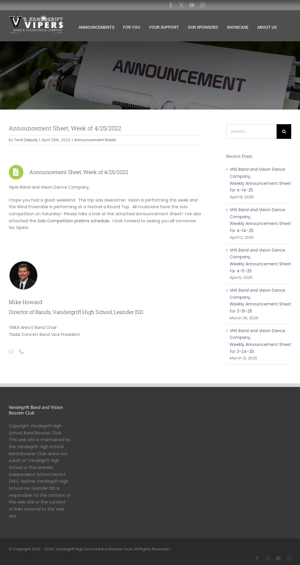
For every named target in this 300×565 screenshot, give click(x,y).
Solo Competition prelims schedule (73, 221)
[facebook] (170, 5)
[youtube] (192, 5)
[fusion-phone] (21, 351)
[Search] (284, 131)
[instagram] (202, 5)
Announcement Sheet (95, 140)
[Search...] (251, 131)
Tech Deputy (26, 140)
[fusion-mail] (11, 351)
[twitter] (181, 5)
